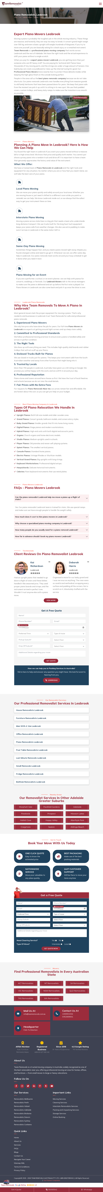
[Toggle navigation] (100, 3)
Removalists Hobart (22, 1108)
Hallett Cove (26, 821)
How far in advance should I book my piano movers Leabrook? (43, 536)
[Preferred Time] (33, 634)
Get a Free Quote (51, 896)
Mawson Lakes (77, 814)
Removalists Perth (21, 1104)
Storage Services (60, 1116)
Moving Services (59, 1100)
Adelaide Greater (28, 17)
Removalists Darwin (22, 1120)
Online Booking (59, 1120)
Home (16, 17)
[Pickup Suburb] (33, 640)
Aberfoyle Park (77, 821)
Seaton (51, 827)
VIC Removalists (25, 992)
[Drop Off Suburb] (33, 646)
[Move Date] (51, 628)
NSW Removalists (51, 992)
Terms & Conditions (22, 1171)
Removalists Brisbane (23, 1116)
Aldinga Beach (77, 827)
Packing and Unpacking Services (66, 1112)
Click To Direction (30, 1031)
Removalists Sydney (22, 1123)
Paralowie (25, 814)
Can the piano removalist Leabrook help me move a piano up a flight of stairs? (47, 498)
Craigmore (25, 827)
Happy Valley (51, 821)
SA (20, 17)
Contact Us (18, 1160)
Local (66, 945)
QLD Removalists (77, 992)
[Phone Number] (33, 621)
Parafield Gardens (51, 807)
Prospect (51, 814)
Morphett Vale (26, 807)
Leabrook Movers (54, 281)
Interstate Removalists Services (66, 1108)
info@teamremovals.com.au (35, 1015)
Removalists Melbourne (24, 1100)
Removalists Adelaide (23, 1112)
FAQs (16, 1152)
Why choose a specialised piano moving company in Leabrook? (43, 523)
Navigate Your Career (23, 1164)
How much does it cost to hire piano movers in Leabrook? (41, 517)
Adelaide (77, 807)
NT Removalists (51, 984)
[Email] (69, 621)
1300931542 (51, 680)
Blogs (16, 1156)
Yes (53, 941)
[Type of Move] (69, 634)
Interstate (56, 945)
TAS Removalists (26, 999)
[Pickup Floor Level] (69, 640)
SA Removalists (77, 984)
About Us (18, 1144)
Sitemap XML (19, 1167)
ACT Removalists (26, 984)
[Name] (51, 616)
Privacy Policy (20, 1175)
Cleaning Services (60, 1104)
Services (17, 1148)
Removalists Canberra (23, 1127)
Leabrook (38, 17)
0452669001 (67, 1018)
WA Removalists (51, 999)
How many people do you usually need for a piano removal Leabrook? (46, 530)
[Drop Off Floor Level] (69, 646)
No (60, 941)
